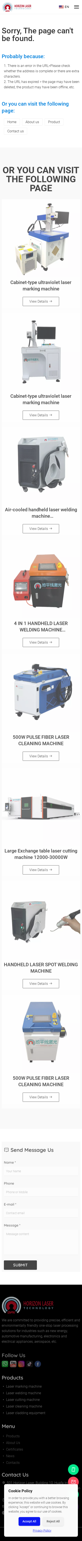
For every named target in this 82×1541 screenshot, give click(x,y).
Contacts (11, 1466)
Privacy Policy (42, 1530)
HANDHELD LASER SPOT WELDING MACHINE (41, 969)
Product (54, 122)
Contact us (15, 131)
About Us (11, 1446)
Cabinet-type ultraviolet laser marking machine (40, 287)
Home (11, 122)
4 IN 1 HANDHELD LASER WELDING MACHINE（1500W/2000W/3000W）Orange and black (41, 629)
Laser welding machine (21, 1395)
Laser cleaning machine (22, 1408)
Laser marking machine (22, 1388)
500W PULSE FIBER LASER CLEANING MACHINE (41, 742)
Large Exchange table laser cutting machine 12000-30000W (41, 856)
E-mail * (10, 1208)
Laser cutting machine (21, 1401)
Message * (12, 1229)
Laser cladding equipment (23, 1415)
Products (11, 1440)
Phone (9, 1187)
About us (32, 122)
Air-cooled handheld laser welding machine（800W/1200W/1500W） (41, 515)
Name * (10, 1166)
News (8, 1459)
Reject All (53, 1521)
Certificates (12, 1453)
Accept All (29, 1521)
